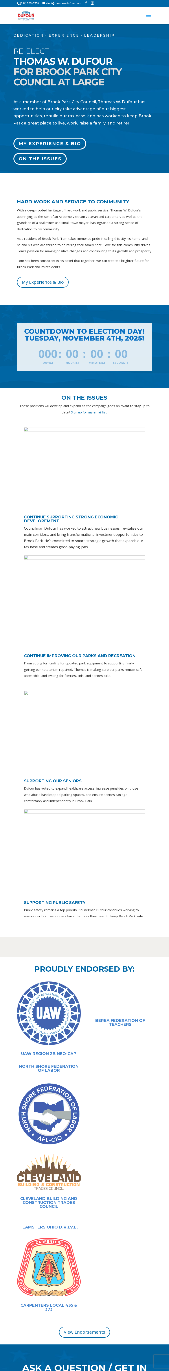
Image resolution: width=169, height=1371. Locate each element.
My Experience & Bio (50, 143)
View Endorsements (84, 1332)
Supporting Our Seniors (53, 781)
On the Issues (40, 158)
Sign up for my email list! (89, 412)
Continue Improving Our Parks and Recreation (80, 655)
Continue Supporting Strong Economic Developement (71, 519)
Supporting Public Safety (54, 902)
